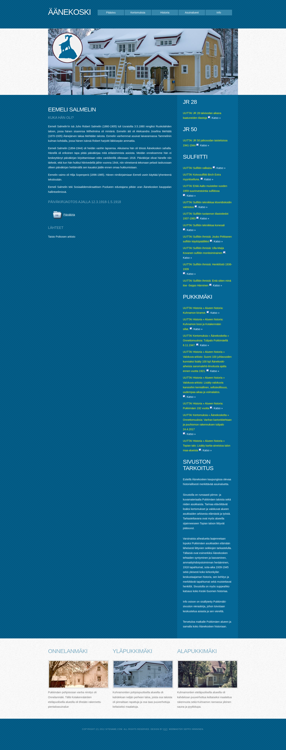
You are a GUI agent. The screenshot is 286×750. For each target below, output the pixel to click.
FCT (165, 729)
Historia (164, 12)
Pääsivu (111, 12)
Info (218, 12)
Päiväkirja (69, 214)
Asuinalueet (192, 12)
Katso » (216, 117)
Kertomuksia (137, 12)
